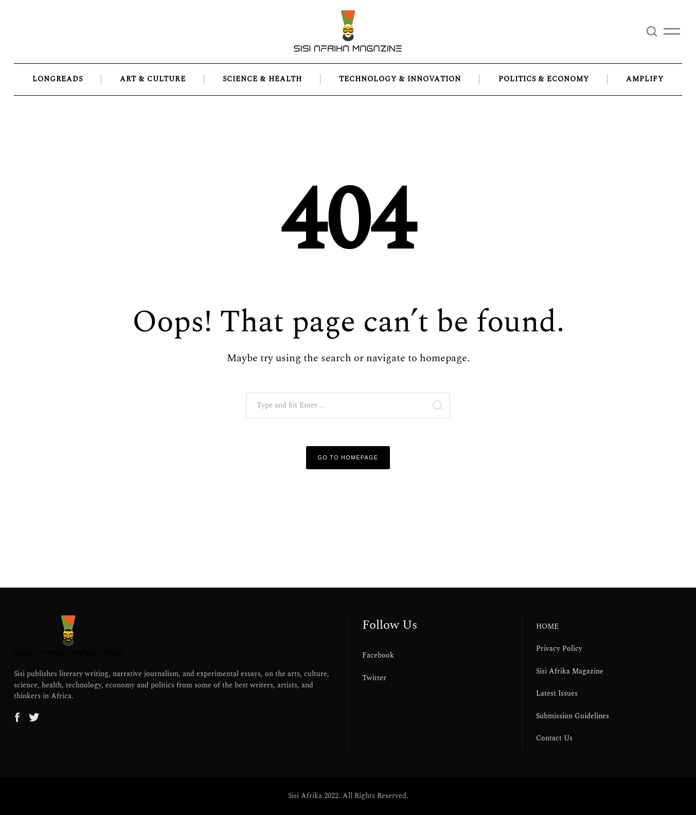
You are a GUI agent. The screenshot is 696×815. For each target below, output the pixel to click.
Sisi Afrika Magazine (569, 671)
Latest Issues (557, 693)
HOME (547, 626)
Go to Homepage (348, 457)
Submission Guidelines (572, 716)
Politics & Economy (543, 79)
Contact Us (554, 738)
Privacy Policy (559, 648)
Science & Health (262, 79)
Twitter (374, 678)
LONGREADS (57, 79)
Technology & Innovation (400, 79)
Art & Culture (152, 79)
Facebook (378, 655)
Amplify (645, 79)
